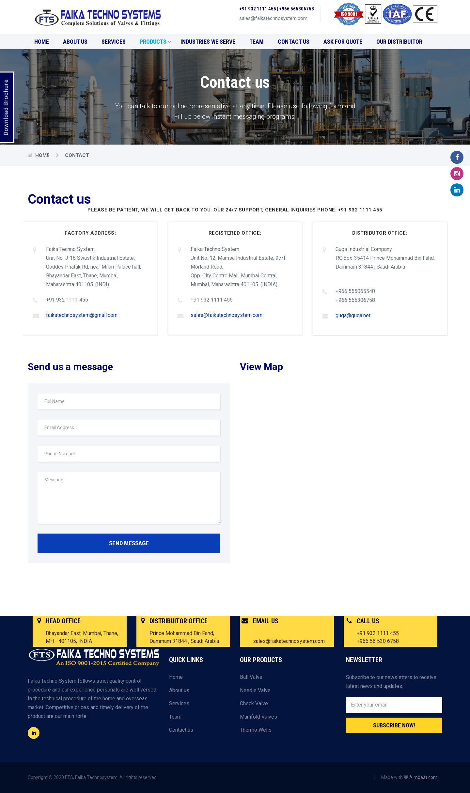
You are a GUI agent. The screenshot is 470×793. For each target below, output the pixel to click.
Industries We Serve (207, 41)
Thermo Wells (256, 730)
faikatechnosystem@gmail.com (82, 315)
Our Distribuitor (399, 41)
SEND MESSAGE (129, 543)
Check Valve (254, 703)
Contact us (293, 41)
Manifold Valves (258, 716)
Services (114, 41)
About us (75, 41)
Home (41, 41)
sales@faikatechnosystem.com (226, 315)
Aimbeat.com (423, 777)
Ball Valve (251, 677)
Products (155, 41)
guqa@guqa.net (353, 315)
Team (256, 41)
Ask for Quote (342, 41)
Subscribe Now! (394, 725)
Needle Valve (255, 690)
